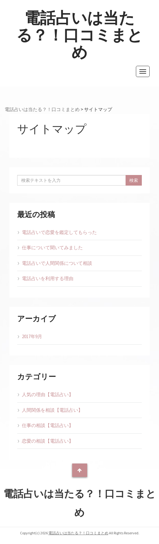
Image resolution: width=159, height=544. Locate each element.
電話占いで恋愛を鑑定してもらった (59, 232)
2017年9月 (32, 336)
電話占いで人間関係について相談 (57, 263)
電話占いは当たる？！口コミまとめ (79, 35)
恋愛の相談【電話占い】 (47, 441)
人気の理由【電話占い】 (47, 394)
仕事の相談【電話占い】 (47, 425)
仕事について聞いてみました (52, 247)
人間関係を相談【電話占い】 (52, 410)
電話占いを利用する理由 (47, 278)
